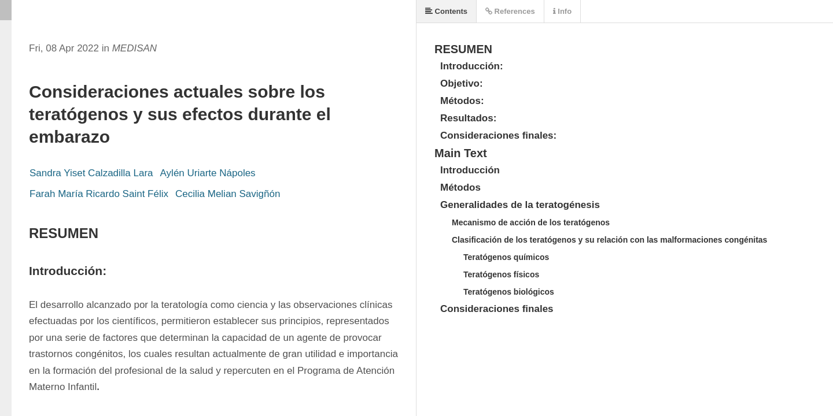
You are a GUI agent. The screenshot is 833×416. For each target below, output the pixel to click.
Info (562, 11)
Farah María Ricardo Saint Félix (99, 193)
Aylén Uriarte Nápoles (208, 173)
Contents (446, 11)
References (510, 11)
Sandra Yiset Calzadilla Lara (91, 173)
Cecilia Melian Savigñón (227, 193)
